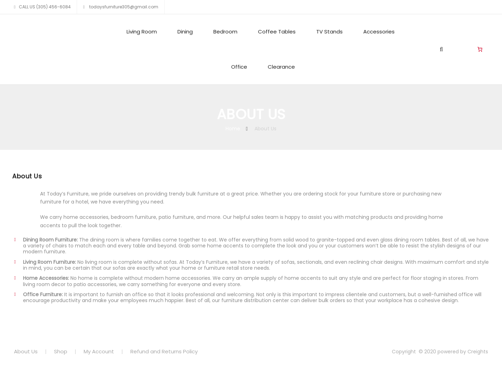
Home (233, 128)
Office (239, 66)
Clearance (281, 66)
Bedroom (225, 31)
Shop (60, 351)
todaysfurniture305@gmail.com (123, 7)
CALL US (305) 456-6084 (45, 7)
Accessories (379, 31)
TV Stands (329, 31)
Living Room (142, 31)
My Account (99, 351)
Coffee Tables (277, 31)
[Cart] (480, 49)
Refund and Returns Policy (164, 351)
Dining (185, 31)
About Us (26, 351)
